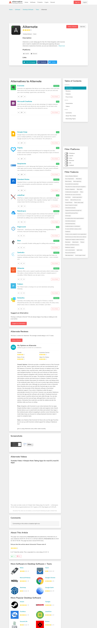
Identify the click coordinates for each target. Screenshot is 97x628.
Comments (69, 113)
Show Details (55, 96)
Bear (19, 240)
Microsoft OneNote (24, 101)
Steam (22, 602)
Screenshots (69, 103)
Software (32, 2)
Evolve (47, 621)
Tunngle (47, 602)
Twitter (54, 62)
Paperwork (21, 227)
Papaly (20, 148)
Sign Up (77, 2)
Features (68, 94)
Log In (85, 2)
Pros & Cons (69, 97)
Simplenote (21, 163)
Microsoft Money (25, 578)
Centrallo (20, 252)
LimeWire (48, 611)
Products (40, 2)
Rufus (22, 568)
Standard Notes (23, 179)
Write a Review (72, 27)
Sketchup (23, 587)
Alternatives (69, 88)
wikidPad (20, 195)
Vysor (47, 568)
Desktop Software (28, 9)
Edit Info (82, 27)
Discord (52, 2)
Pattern (20, 284)
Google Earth (49, 587)
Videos (68, 106)
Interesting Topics (71, 119)
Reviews (68, 91)
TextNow (23, 611)
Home (26, 2)
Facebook (43, 62)
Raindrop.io (21, 211)
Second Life (23, 621)
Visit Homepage (30, 62)
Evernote (20, 86)
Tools (37, 9)
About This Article (71, 116)
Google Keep (22, 132)
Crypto (46, 2)
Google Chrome (50, 578)
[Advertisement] (48, 17)
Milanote (20, 268)
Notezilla (20, 298)
